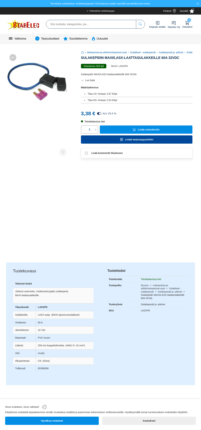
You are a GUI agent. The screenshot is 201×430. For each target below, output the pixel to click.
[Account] (157, 22)
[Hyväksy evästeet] (52, 421)
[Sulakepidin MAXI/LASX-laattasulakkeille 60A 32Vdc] (37, 82)
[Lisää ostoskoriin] (146, 129)
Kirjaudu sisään (157, 27)
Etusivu (145, 285)
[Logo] (23, 24)
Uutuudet (102, 38)
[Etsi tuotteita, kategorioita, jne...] (140, 24)
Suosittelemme (78, 38)
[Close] (197, 3)
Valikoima (20, 38)
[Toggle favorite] (63, 151)
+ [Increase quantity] (95, 129)
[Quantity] (89, 130)
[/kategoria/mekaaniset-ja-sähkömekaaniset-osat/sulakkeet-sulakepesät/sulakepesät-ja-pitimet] (12, 57)
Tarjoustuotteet (50, 38)
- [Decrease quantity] (83, 129)
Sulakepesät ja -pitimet (170, 291)
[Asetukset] (149, 421)
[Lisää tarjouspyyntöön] (136, 139)
